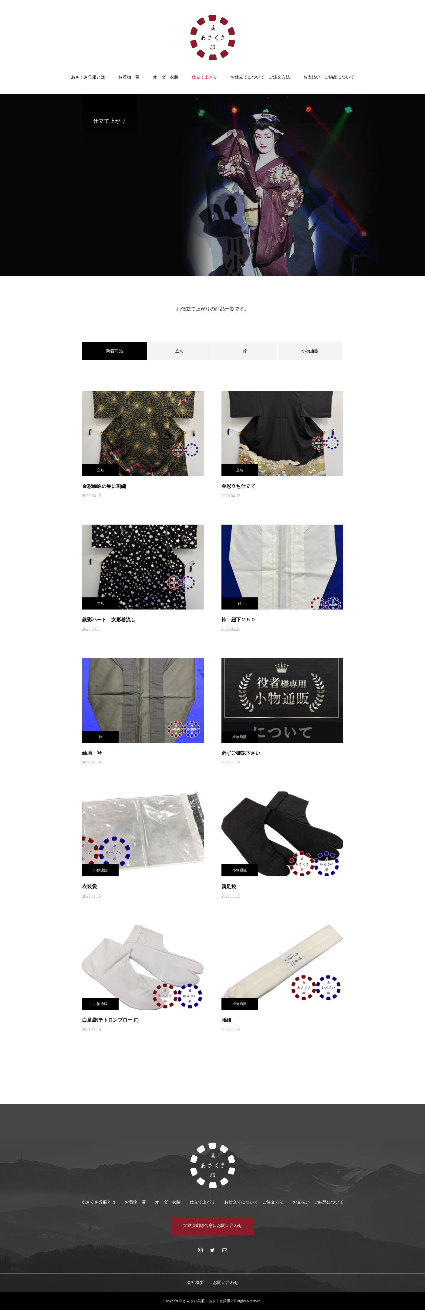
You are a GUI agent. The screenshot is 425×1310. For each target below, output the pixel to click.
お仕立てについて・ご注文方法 (260, 77)
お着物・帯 (129, 77)
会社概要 (195, 1282)
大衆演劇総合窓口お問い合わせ (212, 1225)
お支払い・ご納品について (328, 77)
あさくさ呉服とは (88, 77)
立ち (179, 351)
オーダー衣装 (165, 77)
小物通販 (310, 351)
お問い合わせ (225, 1282)
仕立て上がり (204, 77)
